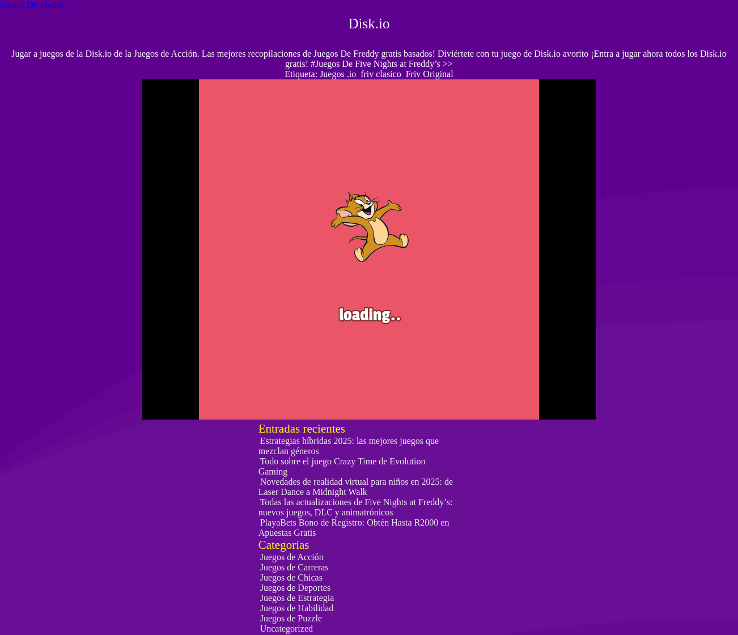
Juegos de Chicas (291, 577)
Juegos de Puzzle (291, 618)
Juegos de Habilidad (297, 608)
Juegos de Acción (292, 557)
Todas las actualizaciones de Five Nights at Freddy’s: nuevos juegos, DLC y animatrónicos (355, 507)
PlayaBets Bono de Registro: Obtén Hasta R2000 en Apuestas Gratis (353, 527)
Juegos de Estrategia (297, 598)
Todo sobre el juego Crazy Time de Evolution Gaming (342, 466)
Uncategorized (286, 628)
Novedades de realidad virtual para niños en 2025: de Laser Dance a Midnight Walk (355, 487)
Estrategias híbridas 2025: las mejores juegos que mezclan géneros (348, 446)
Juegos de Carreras (294, 567)
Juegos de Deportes (295, 587)
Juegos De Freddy (33, 5)
